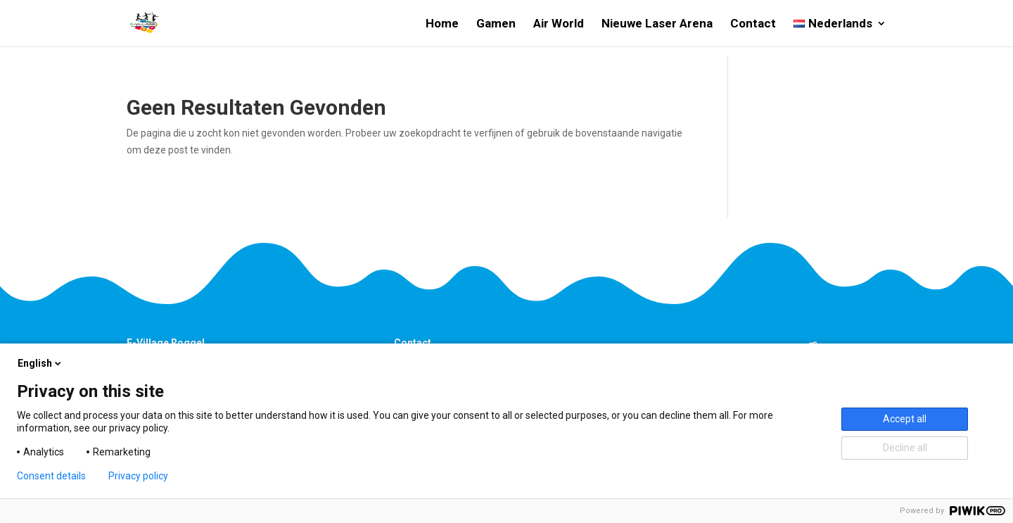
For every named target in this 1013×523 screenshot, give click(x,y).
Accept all (904, 418)
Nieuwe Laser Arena (657, 24)
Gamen (496, 24)
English (40, 363)
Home (442, 24)
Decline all (905, 447)
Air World (558, 24)
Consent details (51, 475)
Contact (753, 24)
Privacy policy (138, 475)
